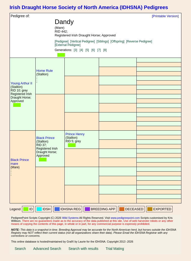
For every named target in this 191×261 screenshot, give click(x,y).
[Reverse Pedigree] (139, 41)
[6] (93, 50)
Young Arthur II (21, 83)
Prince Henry (74, 134)
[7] (99, 50)
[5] (87, 50)
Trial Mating (115, 249)
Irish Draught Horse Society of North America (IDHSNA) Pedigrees (89, 7)
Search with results (83, 249)
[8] (105, 50)
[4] (81, 50)
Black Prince (45, 138)
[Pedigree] (62, 41)
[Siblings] (103, 41)
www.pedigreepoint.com (125, 217)
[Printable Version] (165, 16)
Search (20, 249)
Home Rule (44, 71)
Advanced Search (47, 249)
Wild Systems (70, 217)
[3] (75, 50)
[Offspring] (117, 41)
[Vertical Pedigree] (82, 41)
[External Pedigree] (68, 45)
